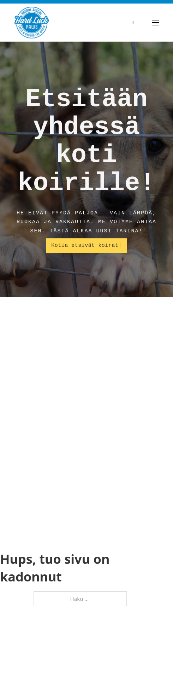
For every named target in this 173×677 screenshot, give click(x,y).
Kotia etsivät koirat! (86, 246)
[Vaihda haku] (132, 23)
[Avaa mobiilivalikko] (155, 22)
